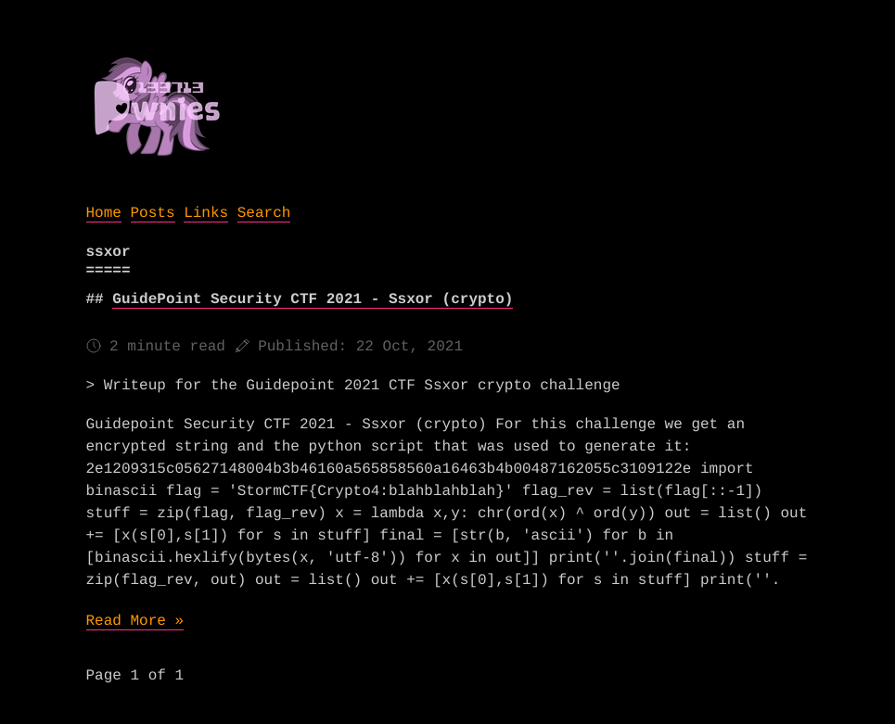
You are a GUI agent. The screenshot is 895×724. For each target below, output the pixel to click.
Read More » (135, 621)
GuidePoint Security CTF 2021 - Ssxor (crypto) (312, 299)
